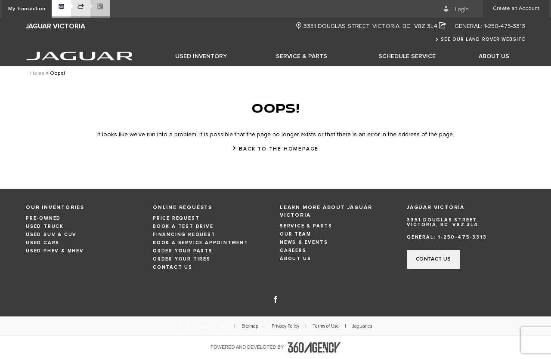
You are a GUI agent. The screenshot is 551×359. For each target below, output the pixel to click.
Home (37, 73)
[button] (27, 9)
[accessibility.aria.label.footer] (314, 347)
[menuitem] (201, 56)
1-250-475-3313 (504, 26)
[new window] (298, 26)
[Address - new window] (374, 26)
